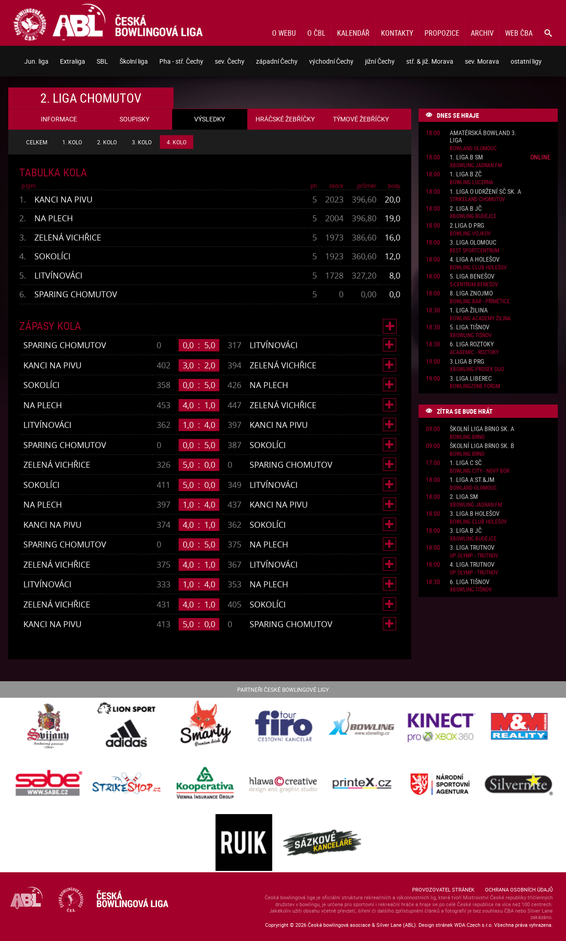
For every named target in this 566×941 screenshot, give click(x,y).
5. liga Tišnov (470, 327)
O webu (284, 33)
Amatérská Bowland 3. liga (483, 137)
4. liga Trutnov (472, 565)
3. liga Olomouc (473, 242)
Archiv (482, 33)
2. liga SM (464, 497)
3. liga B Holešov (475, 514)
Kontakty (397, 33)
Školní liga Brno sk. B (482, 446)
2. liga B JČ (466, 209)
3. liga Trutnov (472, 548)
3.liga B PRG (467, 362)
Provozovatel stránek (443, 889)
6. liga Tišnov (470, 582)
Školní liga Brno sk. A (482, 429)
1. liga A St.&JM (472, 480)
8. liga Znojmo (471, 293)
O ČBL (316, 33)
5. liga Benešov (472, 276)
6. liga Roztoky (472, 344)
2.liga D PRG (467, 226)
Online (540, 157)
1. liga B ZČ (466, 174)
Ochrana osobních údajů (519, 889)
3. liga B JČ (466, 531)
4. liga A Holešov (475, 259)
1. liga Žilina (469, 310)
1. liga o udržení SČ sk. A (485, 192)
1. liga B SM (466, 157)
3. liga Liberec (471, 379)
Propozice (441, 33)
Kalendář (353, 33)
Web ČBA (519, 33)
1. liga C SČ (466, 463)
